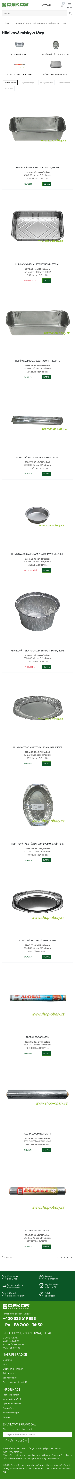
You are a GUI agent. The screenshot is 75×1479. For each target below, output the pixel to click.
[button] (69, 5)
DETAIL (47, 184)
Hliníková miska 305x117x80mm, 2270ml (37, 360)
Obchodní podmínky (13, 1368)
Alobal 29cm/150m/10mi (37, 1133)
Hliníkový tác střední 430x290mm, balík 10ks (37, 843)
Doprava (7, 1359)
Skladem (9, 88)
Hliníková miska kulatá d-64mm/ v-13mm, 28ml (37, 554)
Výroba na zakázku (12, 1403)
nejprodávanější (28, 82)
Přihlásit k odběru (16, 1440)
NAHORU (7, 1257)
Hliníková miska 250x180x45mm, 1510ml (37, 264)
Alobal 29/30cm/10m (37, 1037)
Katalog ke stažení (12, 1399)
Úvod (7, 23)
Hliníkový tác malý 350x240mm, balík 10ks (37, 747)
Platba (6, 1364)
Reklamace (8, 1373)
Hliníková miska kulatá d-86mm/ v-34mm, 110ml (37, 650)
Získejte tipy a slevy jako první (17, 1429)
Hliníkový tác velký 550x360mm (37, 940)
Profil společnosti (11, 1394)
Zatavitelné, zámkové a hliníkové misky (29, 23)
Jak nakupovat (10, 1377)
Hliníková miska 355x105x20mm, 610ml (37, 457)
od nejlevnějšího (46, 82)
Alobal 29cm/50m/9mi (37, 1230)
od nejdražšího (64, 82)
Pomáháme (8, 1408)
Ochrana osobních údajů (15, 1382)
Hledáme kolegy (11, 1412)
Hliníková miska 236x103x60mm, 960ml (38, 167)
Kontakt (7, 1417)
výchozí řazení (10, 82)
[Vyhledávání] (34, 13)
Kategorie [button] (47, 5)
